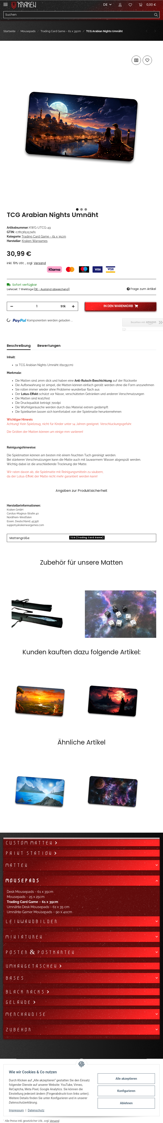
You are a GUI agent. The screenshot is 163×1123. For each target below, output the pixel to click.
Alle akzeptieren (124, 1078)
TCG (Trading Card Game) (87, 537)
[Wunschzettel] (130, 4)
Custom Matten (30, 842)
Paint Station (29, 853)
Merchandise (25, 1014)
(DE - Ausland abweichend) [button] (52, 289)
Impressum (17, 1110)
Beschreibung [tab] (19, 345)
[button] (120, 4)
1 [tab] (77, 209)
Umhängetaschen (32, 966)
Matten (16, 865)
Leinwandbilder (31, 921)
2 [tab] (81, 209)
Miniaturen (24, 936)
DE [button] (105, 4)
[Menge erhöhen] (73, 306)
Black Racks (25, 991)
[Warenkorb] (147, 4)
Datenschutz (37, 1110)
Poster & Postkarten (40, 952)
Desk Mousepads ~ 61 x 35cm (30, 892)
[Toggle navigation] (5, 2)
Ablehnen (124, 1103)
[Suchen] (78, 14)
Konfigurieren (125, 1091)
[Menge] (37, 306)
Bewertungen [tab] (48, 345)
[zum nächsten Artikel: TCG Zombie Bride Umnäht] (155, 31)
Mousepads (22, 880)
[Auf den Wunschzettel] (147, 60)
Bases (14, 978)
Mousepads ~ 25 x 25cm (26, 897)
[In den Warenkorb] (10, 50)
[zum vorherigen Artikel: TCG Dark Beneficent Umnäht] (146, 31)
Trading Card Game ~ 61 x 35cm (44, 236)
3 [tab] (85, 209)
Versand (40, 263)
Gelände (19, 1002)
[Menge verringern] (11, 306)
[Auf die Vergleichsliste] (136, 60)
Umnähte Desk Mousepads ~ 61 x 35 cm (38, 907)
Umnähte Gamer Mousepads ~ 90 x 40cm (39, 912)
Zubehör (18, 1029)
